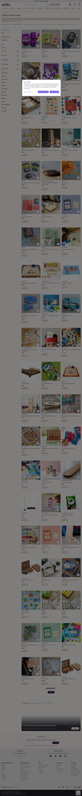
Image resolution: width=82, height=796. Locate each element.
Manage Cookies (28, 91)
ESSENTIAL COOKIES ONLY (43, 91)
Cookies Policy (28, 87)
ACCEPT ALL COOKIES (54, 91)
